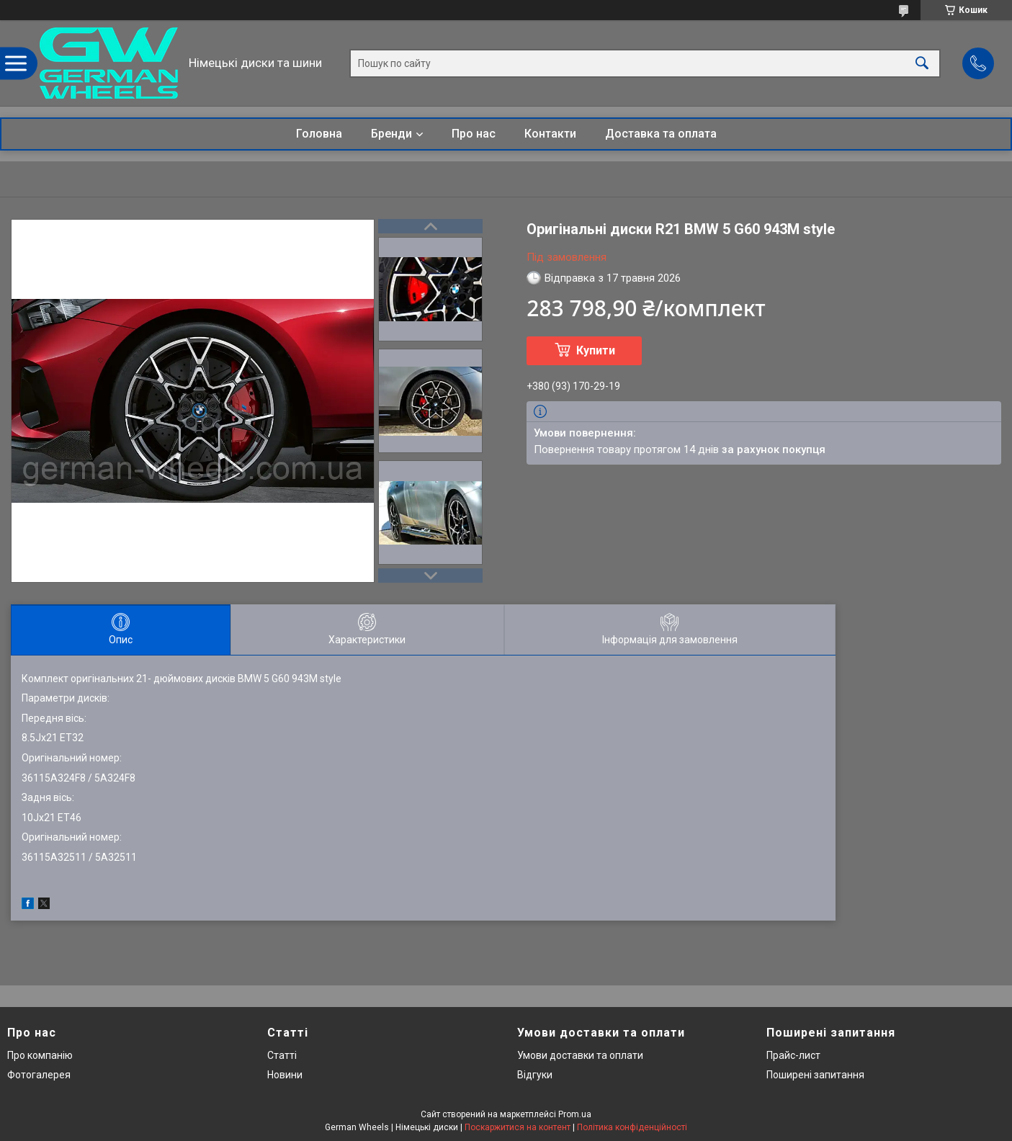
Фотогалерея (39, 1074)
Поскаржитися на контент (517, 1127)
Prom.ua (574, 1114)
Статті (282, 1055)
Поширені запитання (815, 1074)
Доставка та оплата (661, 133)
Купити (595, 350)
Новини (285, 1074)
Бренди (391, 133)
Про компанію (40, 1055)
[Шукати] (922, 63)
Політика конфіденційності (632, 1127)
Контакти (550, 133)
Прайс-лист (793, 1055)
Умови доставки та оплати (580, 1055)
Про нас (474, 133)
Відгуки (534, 1074)
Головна (319, 133)
